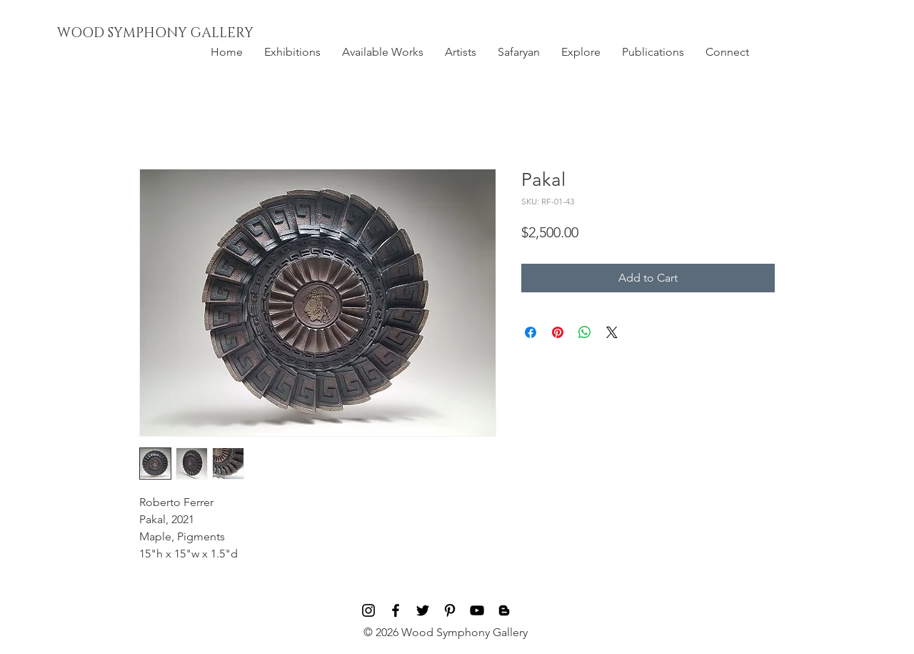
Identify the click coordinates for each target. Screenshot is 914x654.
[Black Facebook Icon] (395, 610)
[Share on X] (612, 332)
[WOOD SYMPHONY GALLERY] (187, 33)
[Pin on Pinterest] (557, 332)
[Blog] (504, 610)
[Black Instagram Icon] (368, 610)
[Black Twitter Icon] (422, 610)
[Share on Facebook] (530, 332)
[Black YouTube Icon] (477, 610)
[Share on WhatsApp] (584, 332)
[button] (292, 52)
